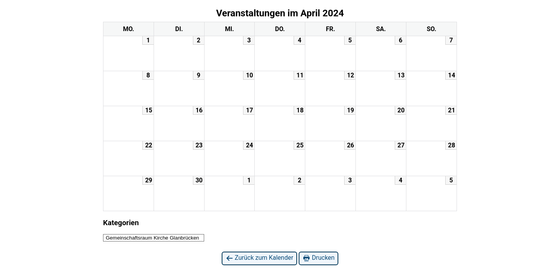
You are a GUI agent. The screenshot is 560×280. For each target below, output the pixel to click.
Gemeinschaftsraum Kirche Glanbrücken (152, 238)
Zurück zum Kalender (260, 258)
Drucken (318, 258)
